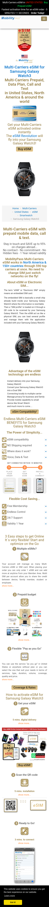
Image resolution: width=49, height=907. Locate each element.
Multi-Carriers (29, 208)
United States (21, 212)
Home (15, 208)
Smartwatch (26, 215)
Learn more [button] (9, 896)
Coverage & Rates (24, 687)
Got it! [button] (13, 902)
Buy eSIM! (24, 765)
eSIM (35, 212)
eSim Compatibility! (24, 411)
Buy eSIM (24, 149)
